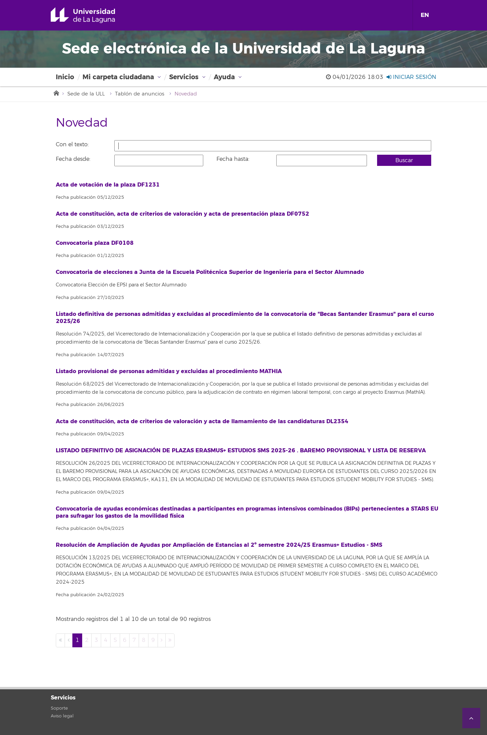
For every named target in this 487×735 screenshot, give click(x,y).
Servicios (184, 77)
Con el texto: (72, 144)
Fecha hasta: (232, 159)
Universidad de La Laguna (92, 15)
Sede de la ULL (86, 94)
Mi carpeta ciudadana (118, 77)
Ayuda (224, 77)
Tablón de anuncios (139, 94)
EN (425, 15)
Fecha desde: (73, 159)
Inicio (65, 77)
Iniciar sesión (411, 77)
